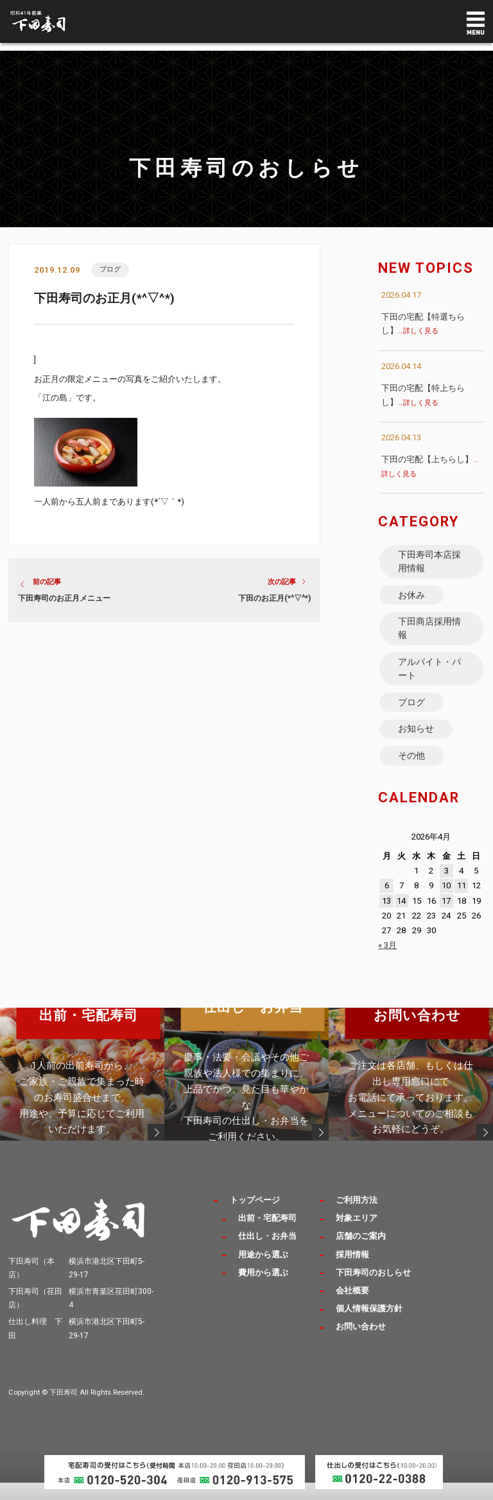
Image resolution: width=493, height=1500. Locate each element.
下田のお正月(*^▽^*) (274, 598)
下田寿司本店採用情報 (430, 563)
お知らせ (417, 743)
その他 (412, 771)
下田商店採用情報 (430, 635)
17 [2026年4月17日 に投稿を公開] (446, 918)
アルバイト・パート (430, 678)
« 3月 (387, 962)
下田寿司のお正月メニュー (64, 598)
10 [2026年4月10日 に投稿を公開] (446, 903)
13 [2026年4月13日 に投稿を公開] (386, 918)
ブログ (110, 269)
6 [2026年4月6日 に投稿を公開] (387, 903)
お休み (412, 599)
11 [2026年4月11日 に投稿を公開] (461, 903)
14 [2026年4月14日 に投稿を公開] (401, 918)
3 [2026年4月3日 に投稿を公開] (446, 888)
